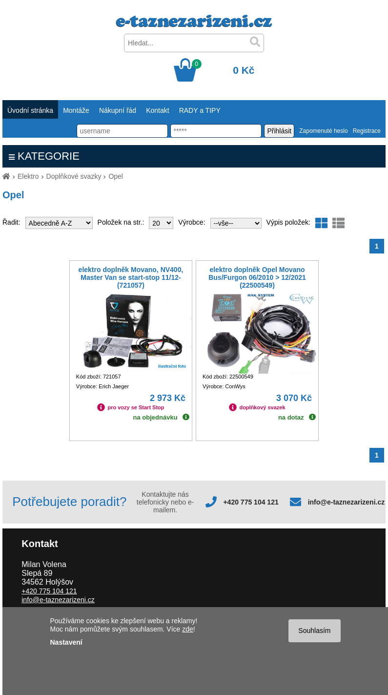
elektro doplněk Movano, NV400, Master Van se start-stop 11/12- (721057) (131, 277)
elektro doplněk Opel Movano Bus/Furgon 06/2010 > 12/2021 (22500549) (257, 277)
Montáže (76, 110)
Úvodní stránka (30, 110)
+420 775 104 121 (250, 502)
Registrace (367, 130)
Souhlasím (314, 630)
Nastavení (66, 642)
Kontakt (157, 110)
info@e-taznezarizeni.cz (346, 502)
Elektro (28, 176)
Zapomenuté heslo (323, 130)
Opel (115, 176)
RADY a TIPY (200, 110)
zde (187, 629)
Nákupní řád (117, 110)
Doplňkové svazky (74, 176)
